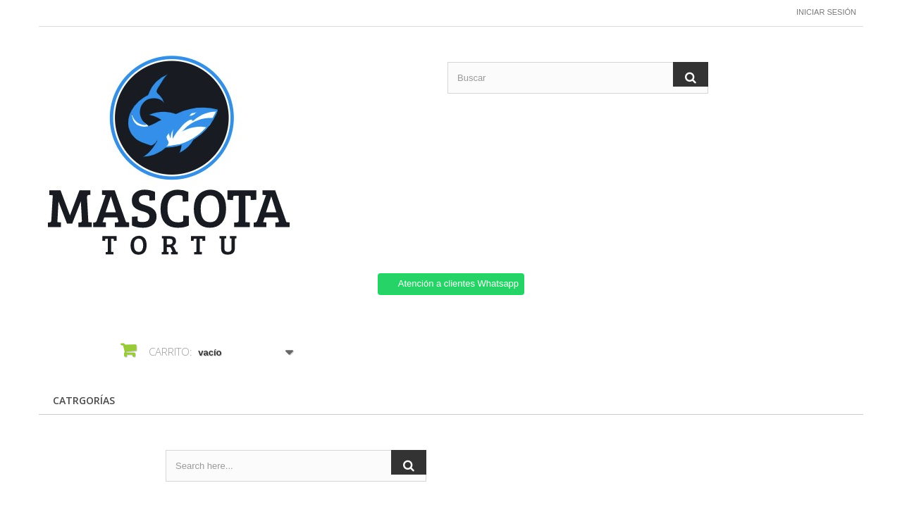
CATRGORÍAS (84, 400)
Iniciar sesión (826, 12)
